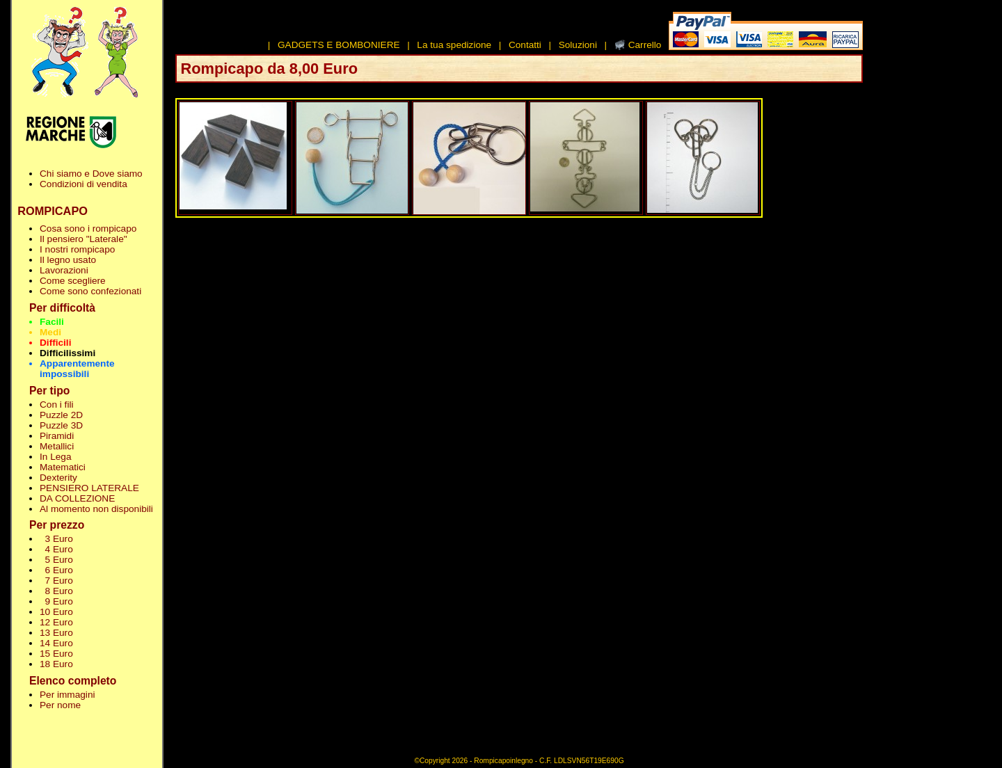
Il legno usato (68, 260)
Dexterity (58, 477)
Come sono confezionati (90, 291)
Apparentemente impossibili (77, 368)
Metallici (57, 446)
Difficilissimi (67, 353)
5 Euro (56, 559)
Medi (50, 332)
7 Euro (56, 580)
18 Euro (56, 664)
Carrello (645, 45)
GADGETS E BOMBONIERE (339, 45)
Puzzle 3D (61, 425)
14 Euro (56, 643)
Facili (52, 322)
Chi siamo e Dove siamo (91, 173)
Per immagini (67, 694)
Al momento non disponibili (96, 509)
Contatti (525, 45)
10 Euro (56, 612)
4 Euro (56, 549)
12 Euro (56, 622)
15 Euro (56, 653)
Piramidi (57, 436)
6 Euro (56, 570)
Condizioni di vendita (83, 184)
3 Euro (56, 539)
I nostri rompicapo (77, 249)
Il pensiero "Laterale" (83, 239)
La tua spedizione (454, 45)
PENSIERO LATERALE (89, 488)
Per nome (60, 705)
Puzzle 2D (61, 415)
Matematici (63, 467)
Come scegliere (73, 280)
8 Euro (56, 591)
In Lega (55, 456)
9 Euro (56, 601)
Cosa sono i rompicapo (88, 228)
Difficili (55, 342)
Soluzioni (578, 45)
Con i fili (56, 404)
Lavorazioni (64, 270)
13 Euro (56, 632)
